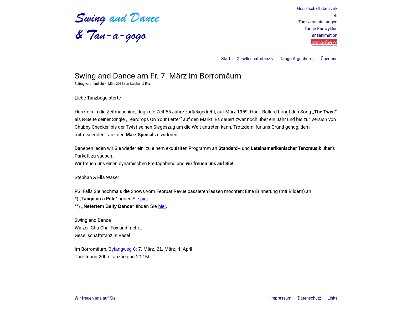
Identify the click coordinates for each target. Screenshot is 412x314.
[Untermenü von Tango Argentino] (313, 58)
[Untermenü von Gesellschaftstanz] (272, 58)
